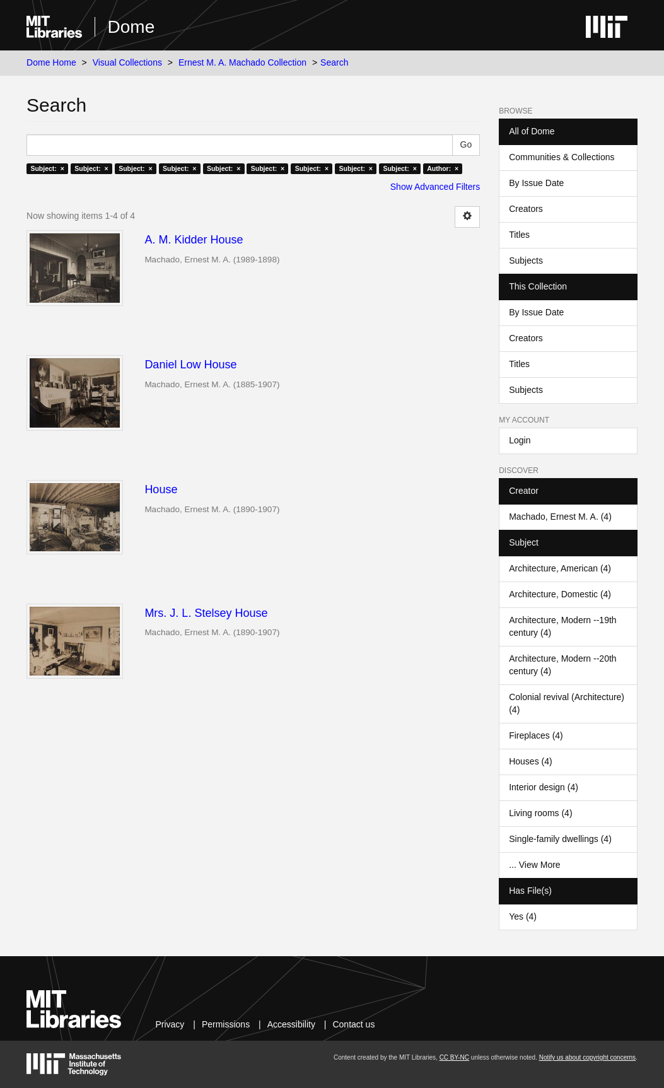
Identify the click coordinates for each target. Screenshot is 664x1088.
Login (519, 440)
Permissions (226, 1024)
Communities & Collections (561, 157)
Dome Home (51, 62)
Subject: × (47, 168)
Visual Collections (127, 62)
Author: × (442, 168)
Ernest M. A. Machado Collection (242, 62)
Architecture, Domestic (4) (560, 594)
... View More (534, 865)
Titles (519, 235)
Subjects (526, 260)
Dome (131, 27)
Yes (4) (523, 916)
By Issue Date (536, 183)
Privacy (169, 1024)
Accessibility (291, 1024)
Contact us (353, 1024)
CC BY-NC (454, 1057)
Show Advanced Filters (435, 187)
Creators (526, 209)
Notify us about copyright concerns (587, 1057)
